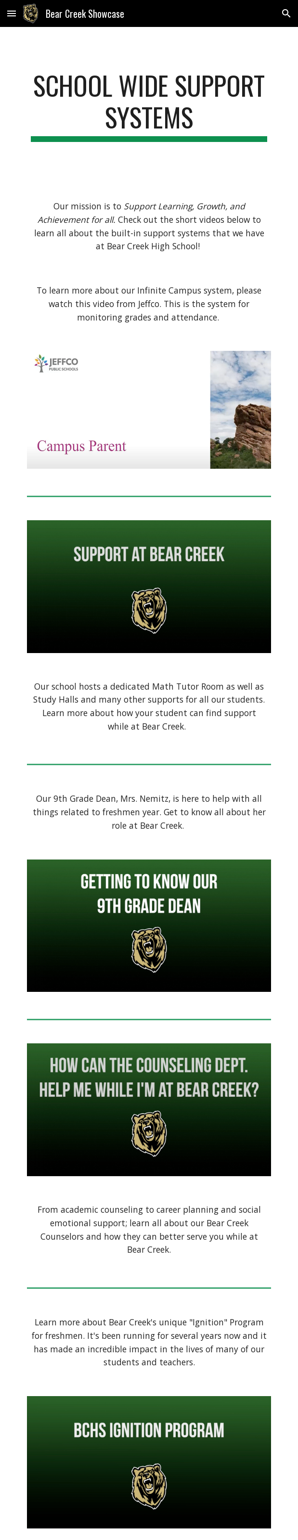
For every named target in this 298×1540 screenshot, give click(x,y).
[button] (11, 13)
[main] (149, 105)
